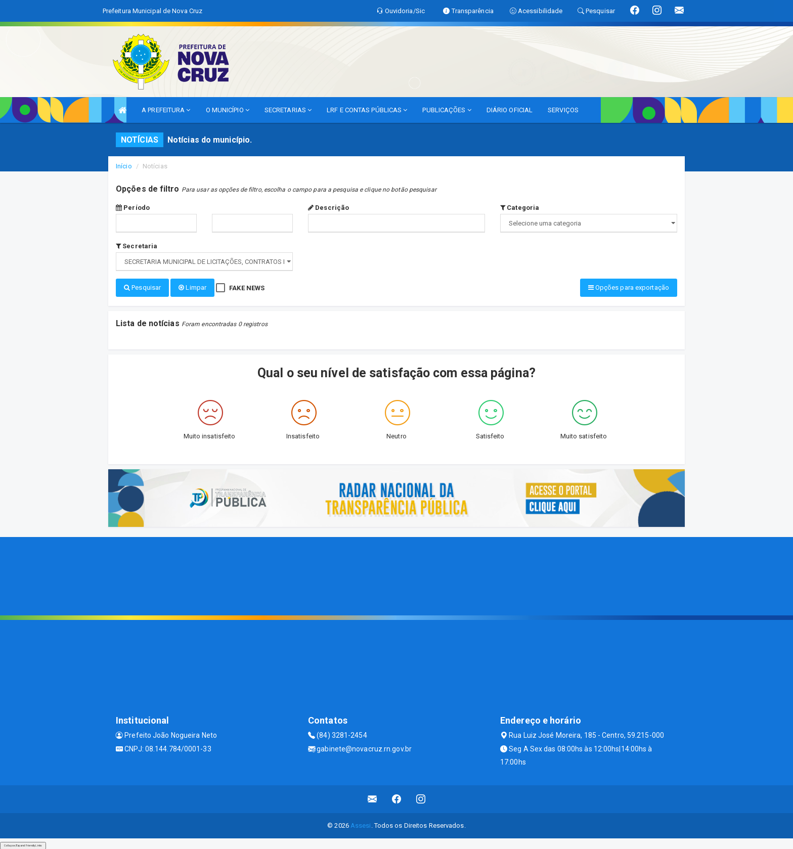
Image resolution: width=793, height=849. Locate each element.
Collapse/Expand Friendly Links (23, 843)
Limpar (192, 287)
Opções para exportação (628, 287)
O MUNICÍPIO (227, 110)
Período (133, 207)
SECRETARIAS (288, 110)
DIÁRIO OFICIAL (510, 110)
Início (124, 166)
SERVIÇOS (563, 110)
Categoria (519, 207)
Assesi (360, 824)
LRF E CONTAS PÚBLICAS (367, 110)
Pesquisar (142, 287)
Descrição (328, 207)
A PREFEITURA (166, 110)
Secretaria (136, 246)
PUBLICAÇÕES (446, 110)
